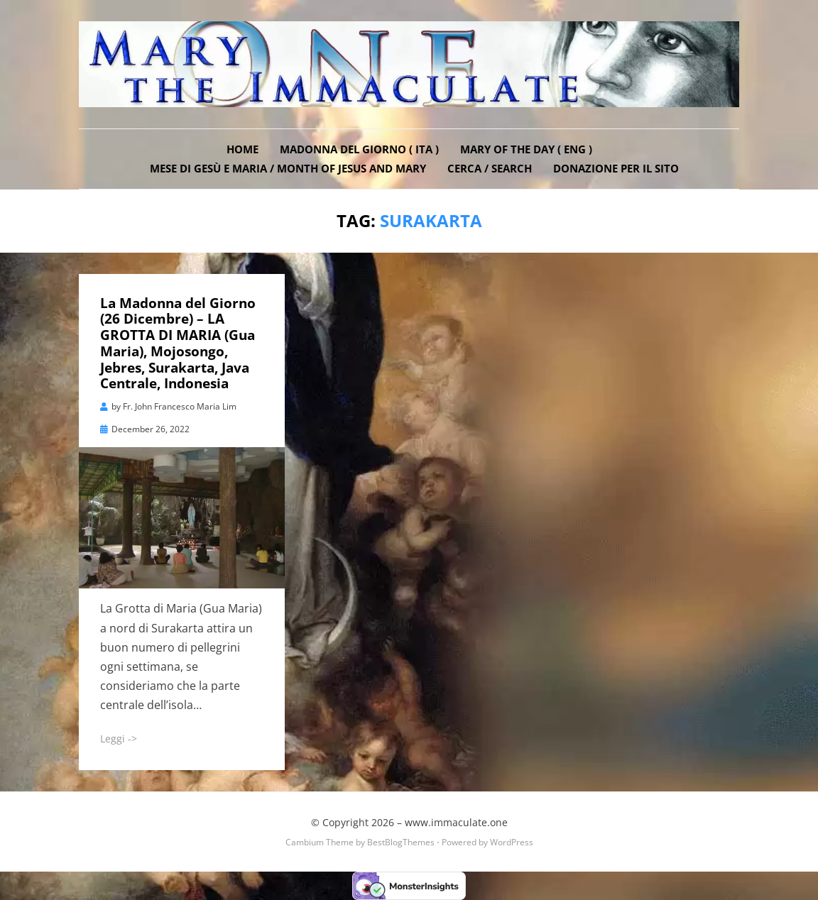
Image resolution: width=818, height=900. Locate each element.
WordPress (511, 842)
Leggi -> (118, 738)
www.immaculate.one (456, 822)
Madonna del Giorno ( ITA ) (359, 149)
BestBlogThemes (401, 842)
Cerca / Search (489, 168)
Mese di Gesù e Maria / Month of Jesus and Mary (288, 168)
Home (242, 149)
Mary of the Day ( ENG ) (526, 149)
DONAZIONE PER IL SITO (616, 168)
